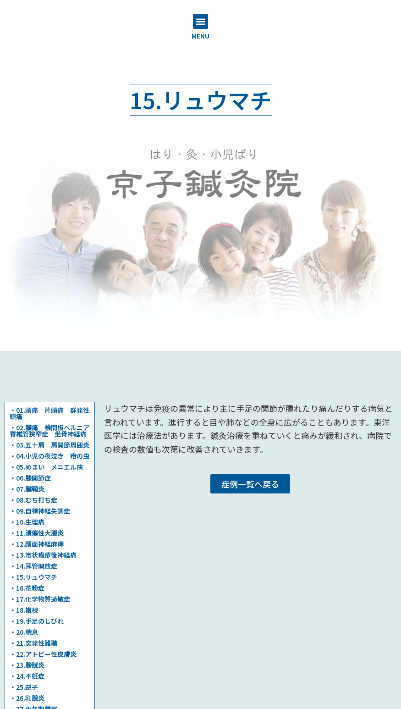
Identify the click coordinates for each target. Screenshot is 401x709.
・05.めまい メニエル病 (46, 466)
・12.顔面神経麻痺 (37, 543)
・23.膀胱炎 (27, 665)
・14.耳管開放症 (33, 566)
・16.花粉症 (27, 588)
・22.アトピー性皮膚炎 (43, 654)
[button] (200, 21)
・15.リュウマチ (33, 577)
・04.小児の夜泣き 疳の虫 (49, 455)
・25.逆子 (24, 687)
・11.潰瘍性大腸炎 (37, 532)
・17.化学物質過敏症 (40, 599)
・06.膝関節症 (30, 477)
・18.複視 (24, 610)
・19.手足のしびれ (37, 621)
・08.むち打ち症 (33, 499)
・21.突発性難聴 (33, 643)
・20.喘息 (24, 632)
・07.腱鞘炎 (27, 488)
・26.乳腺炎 (27, 698)
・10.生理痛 (27, 521)
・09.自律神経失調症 (40, 510)
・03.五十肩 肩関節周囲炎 (49, 444)
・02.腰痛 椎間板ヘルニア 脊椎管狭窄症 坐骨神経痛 (53, 430)
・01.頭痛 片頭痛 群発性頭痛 (49, 413)
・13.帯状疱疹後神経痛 (43, 554)
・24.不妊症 (27, 676)
